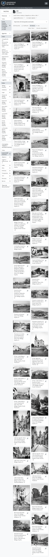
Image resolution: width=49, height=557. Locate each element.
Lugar (6, 93)
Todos (3, 19)
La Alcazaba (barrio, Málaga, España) (6, 130)
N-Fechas (6, 171)
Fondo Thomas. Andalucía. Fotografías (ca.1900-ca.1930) (6, 25)
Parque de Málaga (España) (6, 96)
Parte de (4, 16)
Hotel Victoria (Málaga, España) (6, 58)
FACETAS (6, 11)
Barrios (6, 181)
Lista (37, 25)
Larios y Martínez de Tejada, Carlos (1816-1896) (6, 52)
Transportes (6, 173)
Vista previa (17, 25)
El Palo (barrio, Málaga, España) (6, 123)
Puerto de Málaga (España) (6, 102)
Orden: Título (31, 28)
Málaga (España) (6, 86)
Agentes (4, 33)
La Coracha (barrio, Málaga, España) (6, 116)
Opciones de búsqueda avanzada (24, 22)
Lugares (4, 80)
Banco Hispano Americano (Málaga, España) (6, 72)
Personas (6, 179)
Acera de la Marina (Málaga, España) (6, 109)
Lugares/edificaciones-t (6, 153)
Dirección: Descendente (41, 28)
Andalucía (6, 90)
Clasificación (25, 25)
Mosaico (32, 25)
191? (6, 176)
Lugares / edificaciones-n (6, 161)
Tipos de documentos (5, 186)
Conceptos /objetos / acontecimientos (6, 145)
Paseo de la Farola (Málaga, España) (6, 138)
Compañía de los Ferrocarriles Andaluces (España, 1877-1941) (6, 43)
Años (6, 168)
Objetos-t (6, 157)
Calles (6, 166)
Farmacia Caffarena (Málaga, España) (6, 65)
